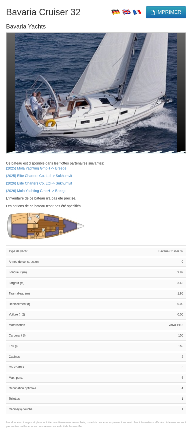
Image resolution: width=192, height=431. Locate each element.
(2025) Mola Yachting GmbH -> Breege (36, 168)
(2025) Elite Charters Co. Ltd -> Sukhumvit (39, 176)
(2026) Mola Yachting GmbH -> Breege (36, 191)
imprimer (166, 12)
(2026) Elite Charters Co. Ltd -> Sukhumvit (39, 183)
